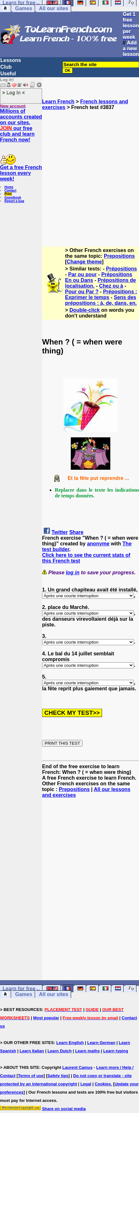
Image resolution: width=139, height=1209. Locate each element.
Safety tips (58, 1075)
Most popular (46, 1017)
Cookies (103, 1084)
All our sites (53, 8)
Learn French (58, 101)
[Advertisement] (65, 169)
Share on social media (64, 1108)
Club (6, 67)
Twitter (59, 532)
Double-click (85, 310)
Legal (85, 1084)
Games (23, 8)
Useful (8, 73)
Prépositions (121, 268)
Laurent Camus (77, 1067)
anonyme (98, 543)
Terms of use (30, 1075)
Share (76, 532)
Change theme (84, 261)
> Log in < (13, 92)
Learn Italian (31, 1050)
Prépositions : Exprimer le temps (101, 294)
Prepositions (119, 256)
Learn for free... (21, 988)
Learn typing (115, 1050)
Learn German (101, 1042)
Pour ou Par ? (82, 291)
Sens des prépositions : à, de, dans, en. (101, 300)
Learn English (70, 1042)
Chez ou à (111, 286)
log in (73, 572)
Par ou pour (82, 274)
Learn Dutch (60, 1050)
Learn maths (87, 1050)
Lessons (10, 60)
